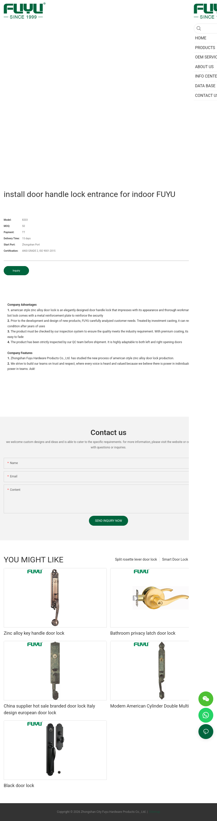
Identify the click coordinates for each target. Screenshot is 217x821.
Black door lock (19, 785)
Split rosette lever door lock (136, 559)
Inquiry (16, 270)
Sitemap (154, 812)
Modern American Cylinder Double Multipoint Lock (160, 706)
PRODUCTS (202, 559)
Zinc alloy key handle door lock (34, 633)
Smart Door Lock (175, 559)
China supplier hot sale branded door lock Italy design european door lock (49, 709)
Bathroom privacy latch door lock (142, 633)
